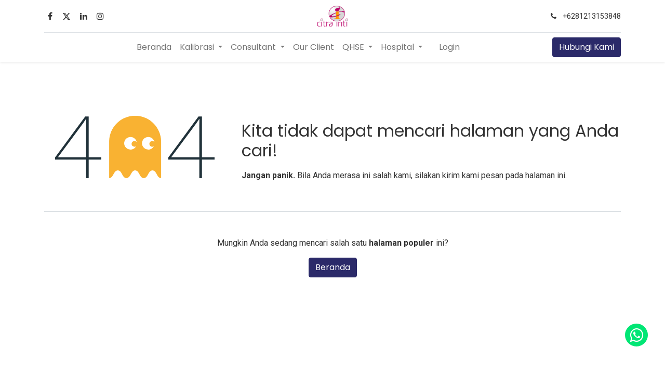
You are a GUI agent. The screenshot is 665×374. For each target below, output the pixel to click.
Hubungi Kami (586, 47)
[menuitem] (154, 47)
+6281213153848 (592, 16)
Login (449, 47)
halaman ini (545, 175)
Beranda (332, 267)
